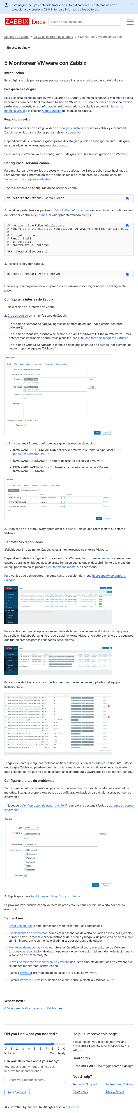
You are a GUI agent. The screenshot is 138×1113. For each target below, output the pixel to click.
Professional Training (119, 1084)
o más (43, 215)
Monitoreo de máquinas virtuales (106, 345)
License (74, 1107)
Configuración (51, 111)
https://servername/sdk (29, 461)
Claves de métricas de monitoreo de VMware (39, 969)
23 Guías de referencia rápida (53, 36)
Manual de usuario (16, 36)
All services (80, 1091)
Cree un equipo (18, 323)
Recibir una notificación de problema (55, 903)
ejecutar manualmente (60, 574)
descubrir (107, 565)
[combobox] (85, 21)
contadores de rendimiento (75, 774)
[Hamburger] (130, 22)
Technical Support (85, 1084)
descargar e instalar (70, 128)
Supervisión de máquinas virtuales (27, 179)
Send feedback (17, 1092)
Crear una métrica (21, 933)
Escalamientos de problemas (28, 940)
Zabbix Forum (114, 1091)
